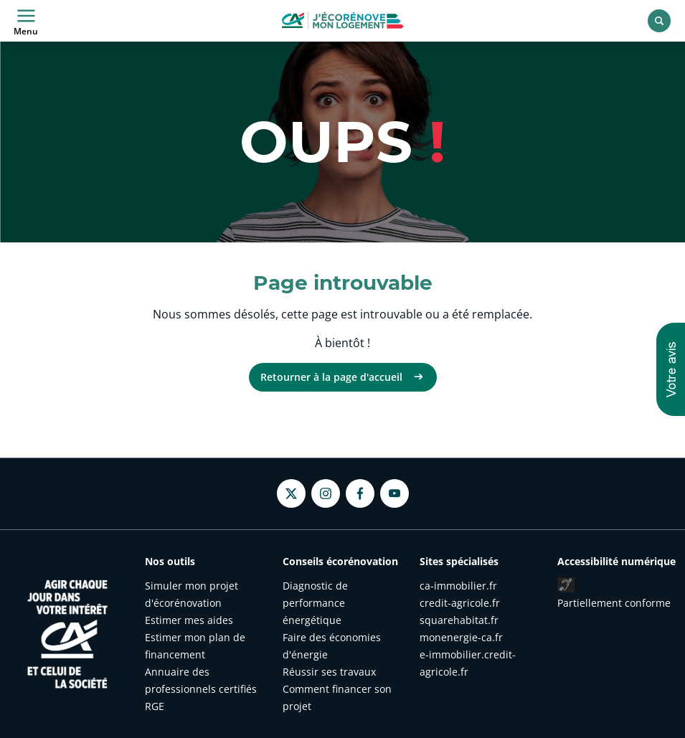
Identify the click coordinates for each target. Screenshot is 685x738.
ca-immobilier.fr (458, 585)
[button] (670, 369)
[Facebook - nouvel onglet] (360, 493)
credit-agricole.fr (460, 603)
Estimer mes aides (189, 620)
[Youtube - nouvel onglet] (394, 493)
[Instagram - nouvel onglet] (325, 493)
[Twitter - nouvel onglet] (291, 493)
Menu (26, 21)
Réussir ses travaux (329, 671)
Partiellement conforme (614, 603)
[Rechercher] (659, 20)
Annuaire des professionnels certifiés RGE (201, 689)
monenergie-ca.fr (461, 637)
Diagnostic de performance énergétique (315, 603)
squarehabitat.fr (459, 620)
